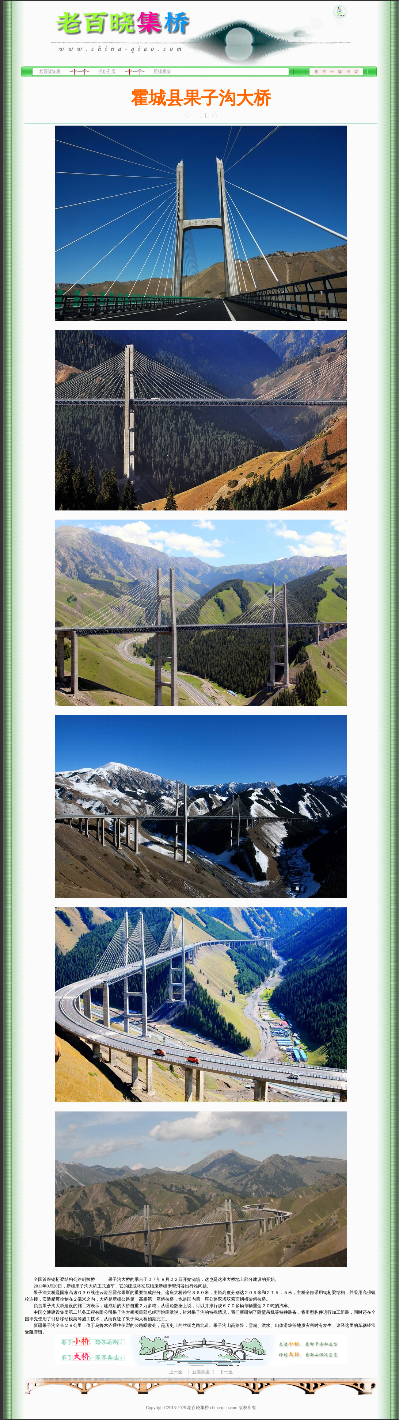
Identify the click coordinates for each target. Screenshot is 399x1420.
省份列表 (107, 71)
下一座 (226, 1371)
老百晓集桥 (50, 71)
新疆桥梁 (162, 71)
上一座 (175, 1371)
